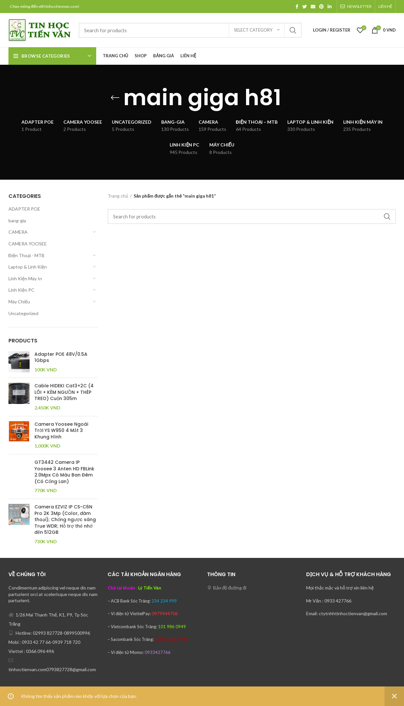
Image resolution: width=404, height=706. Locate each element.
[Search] (190, 30)
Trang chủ (118, 196)
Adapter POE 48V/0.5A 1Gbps (60, 357)
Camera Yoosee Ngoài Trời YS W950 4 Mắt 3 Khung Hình (61, 430)
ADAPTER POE (24, 209)
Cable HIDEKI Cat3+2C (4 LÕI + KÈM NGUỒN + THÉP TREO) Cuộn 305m (64, 392)
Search (293, 30)
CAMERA (18, 232)
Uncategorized (23, 313)
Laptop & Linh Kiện (27, 267)
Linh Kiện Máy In (25, 278)
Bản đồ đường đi (229, 587)
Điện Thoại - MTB (26, 255)
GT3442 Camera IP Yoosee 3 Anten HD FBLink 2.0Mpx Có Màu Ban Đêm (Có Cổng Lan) (64, 472)
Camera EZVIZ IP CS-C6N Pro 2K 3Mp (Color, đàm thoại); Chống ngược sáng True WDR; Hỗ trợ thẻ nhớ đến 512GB (65, 519)
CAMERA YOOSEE (27, 243)
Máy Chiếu (19, 301)
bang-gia (17, 220)
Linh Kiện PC (21, 290)
